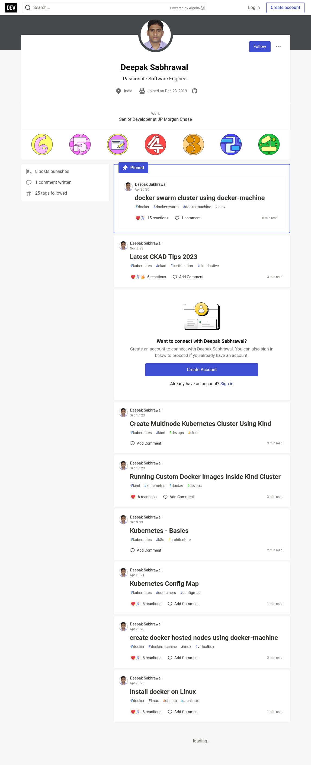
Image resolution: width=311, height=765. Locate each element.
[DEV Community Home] (11, 7)
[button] (42, 144)
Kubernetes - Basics (159, 531)
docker (142, 207)
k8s (160, 540)
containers (166, 593)
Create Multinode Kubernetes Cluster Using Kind (200, 424)
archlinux (190, 701)
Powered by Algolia (187, 8)
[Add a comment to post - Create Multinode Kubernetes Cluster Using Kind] (146, 443)
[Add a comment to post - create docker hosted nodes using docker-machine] (146, 658)
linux (220, 207)
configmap (190, 593)
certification (181, 266)
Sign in (226, 383)
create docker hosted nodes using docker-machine (204, 637)
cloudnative (208, 266)
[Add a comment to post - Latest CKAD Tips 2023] (148, 277)
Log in (254, 7)
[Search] (28, 8)
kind (160, 433)
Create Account (202, 369)
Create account (285, 7)
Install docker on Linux (163, 692)
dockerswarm (166, 207)
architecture (179, 540)
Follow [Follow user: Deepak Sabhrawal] (260, 46)
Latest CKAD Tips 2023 (163, 257)
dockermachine (197, 207)
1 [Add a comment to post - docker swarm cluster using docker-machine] (187, 218)
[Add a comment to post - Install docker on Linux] (146, 712)
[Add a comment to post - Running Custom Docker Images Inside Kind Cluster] (143, 497)
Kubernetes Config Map (164, 583)
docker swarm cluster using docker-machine (200, 198)
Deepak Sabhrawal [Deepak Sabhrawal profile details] (150, 184)
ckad (161, 266)
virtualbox (204, 647)
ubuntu (170, 701)
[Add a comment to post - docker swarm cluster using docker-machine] (152, 218)
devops (176, 433)
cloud (194, 433)
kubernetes (141, 266)
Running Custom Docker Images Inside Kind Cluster (205, 477)
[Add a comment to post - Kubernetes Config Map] (146, 604)
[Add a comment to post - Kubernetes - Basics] (146, 550)
